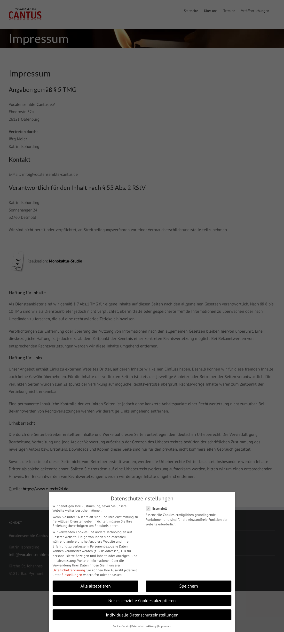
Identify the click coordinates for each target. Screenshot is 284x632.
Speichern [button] (188, 586)
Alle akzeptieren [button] (95, 586)
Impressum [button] (164, 626)
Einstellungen (72, 575)
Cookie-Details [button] (121, 626)
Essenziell (158, 508)
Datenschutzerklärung (69, 570)
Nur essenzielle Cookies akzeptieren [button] (142, 600)
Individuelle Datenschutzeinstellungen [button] (142, 615)
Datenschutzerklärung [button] (144, 626)
